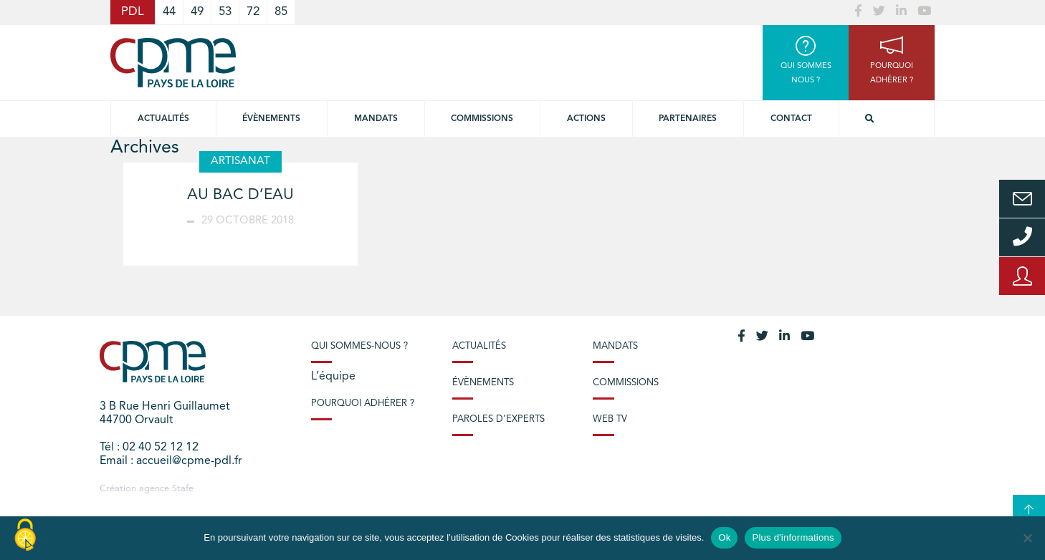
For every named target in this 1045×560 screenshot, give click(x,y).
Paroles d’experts (498, 419)
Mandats (376, 119)
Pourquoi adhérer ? (362, 403)
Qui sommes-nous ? (359, 346)
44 (169, 12)
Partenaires (688, 119)
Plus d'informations (793, 537)
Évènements (271, 119)
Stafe (183, 488)
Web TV (610, 419)
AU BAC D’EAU (240, 195)
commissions (482, 119)
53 (225, 12)
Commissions (626, 382)
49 (197, 12)
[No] (1027, 538)
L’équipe (333, 376)
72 (253, 12)
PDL (132, 12)
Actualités (163, 119)
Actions (586, 119)
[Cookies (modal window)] (25, 535)
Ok (724, 537)
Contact (791, 119)
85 (281, 12)
